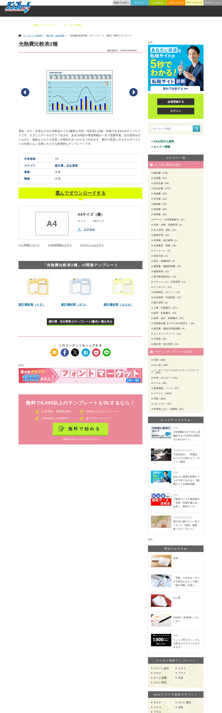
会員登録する (175, 101)
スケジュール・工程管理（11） (170, 282)
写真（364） (160, 398)
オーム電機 (160, 677)
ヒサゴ (182, 668)
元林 (180, 677)
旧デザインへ (213, 2)
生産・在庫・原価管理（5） (169, 225)
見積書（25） (161, 193)
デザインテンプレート (129, 25)
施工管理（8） (161, 302)
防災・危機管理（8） (165, 261)
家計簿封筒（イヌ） (31, 304)
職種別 (173, 25)
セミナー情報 (72, 25)
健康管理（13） (162, 271)
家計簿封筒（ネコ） (74, 304)
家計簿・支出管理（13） (167, 344)
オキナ (157, 672)
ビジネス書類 (97, 25)
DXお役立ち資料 (164, 141)
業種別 (156, 25)
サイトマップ (194, 2)
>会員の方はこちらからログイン (80, 438)
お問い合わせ (176, 2)
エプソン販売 (161, 668)
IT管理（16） (161, 339)
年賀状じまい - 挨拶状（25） (169, 409)
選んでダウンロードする (80, 193)
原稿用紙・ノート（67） (167, 388)
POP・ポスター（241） (166, 378)
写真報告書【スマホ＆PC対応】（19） (175, 323)
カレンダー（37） (163, 404)
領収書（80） (161, 214)
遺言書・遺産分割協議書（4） (170, 328)
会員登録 (158, 2)
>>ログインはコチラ (92, 245)
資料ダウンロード (44, 25)
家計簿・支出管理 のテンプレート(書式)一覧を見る (80, 321)
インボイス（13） (163, 287)
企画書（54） (161, 178)
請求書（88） (161, 209)
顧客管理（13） (162, 235)
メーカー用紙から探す (201, 25)
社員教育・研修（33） (166, 245)
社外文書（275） (163, 188)
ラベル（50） (161, 383)
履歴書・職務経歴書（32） (168, 266)
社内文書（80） (162, 183)
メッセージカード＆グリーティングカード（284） (176, 371)
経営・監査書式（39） (166, 313)
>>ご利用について (29, 245)
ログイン (140, 2)
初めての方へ (122, 2)
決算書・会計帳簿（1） (166, 240)
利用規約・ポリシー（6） (167, 292)
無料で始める (84, 428)
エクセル (89, 229)
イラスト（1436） (163, 393)
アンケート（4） (163, 250)
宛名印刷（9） (161, 256)
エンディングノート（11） (168, 333)
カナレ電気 (160, 682)
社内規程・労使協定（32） (168, 297)
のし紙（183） (162, 365)
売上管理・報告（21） (166, 230)
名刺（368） (160, 360)
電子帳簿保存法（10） (166, 276)
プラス (182, 672)
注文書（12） (161, 199)
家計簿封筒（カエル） (118, 304)
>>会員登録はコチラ (60, 245)
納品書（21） (161, 204)
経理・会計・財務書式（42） (169, 318)
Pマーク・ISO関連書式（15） (170, 219)
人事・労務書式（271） (166, 308)
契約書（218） (162, 173)
